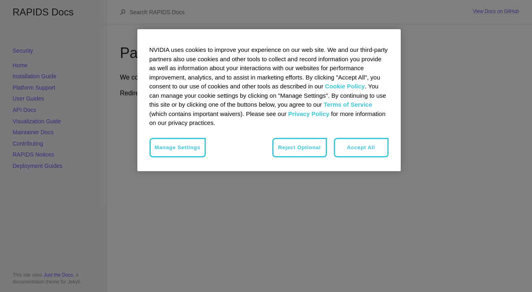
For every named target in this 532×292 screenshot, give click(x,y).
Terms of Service (348, 104)
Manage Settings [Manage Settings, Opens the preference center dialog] (178, 147)
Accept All (361, 147)
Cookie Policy (345, 86)
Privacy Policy (308, 113)
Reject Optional (299, 147)
